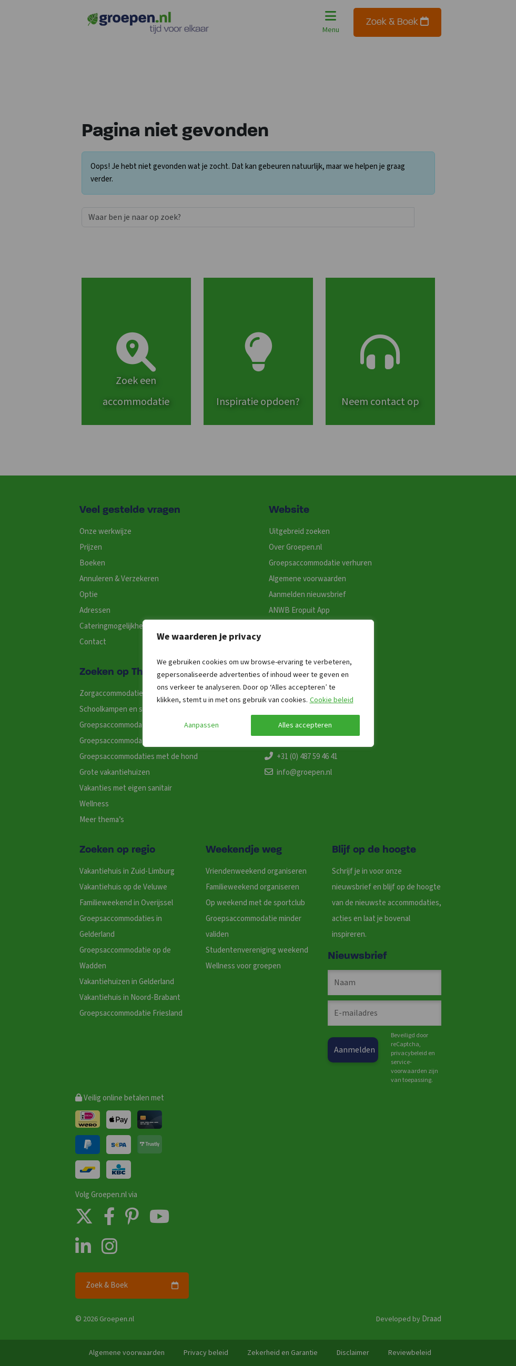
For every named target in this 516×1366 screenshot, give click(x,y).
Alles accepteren (305, 725)
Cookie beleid (331, 700)
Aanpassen (201, 725)
